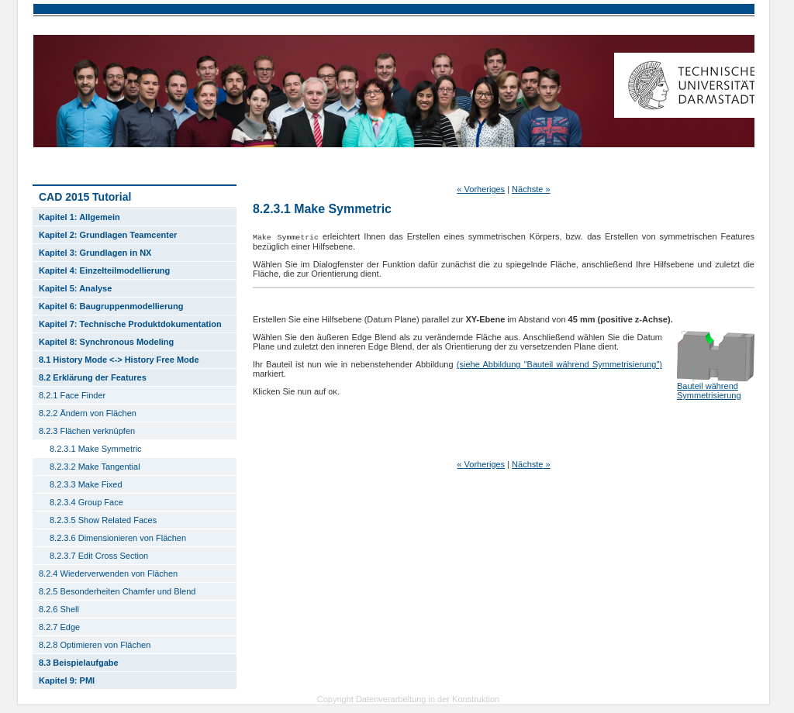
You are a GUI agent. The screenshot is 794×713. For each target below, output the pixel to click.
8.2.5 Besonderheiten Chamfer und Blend (117, 591)
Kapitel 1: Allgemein (79, 217)
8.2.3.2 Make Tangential (95, 466)
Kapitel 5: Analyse (75, 288)
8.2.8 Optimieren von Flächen (94, 644)
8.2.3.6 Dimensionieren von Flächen (118, 537)
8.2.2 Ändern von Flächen (87, 413)
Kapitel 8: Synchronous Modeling (106, 341)
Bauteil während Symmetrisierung (709, 390)
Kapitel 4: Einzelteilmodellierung (104, 270)
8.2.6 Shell (59, 609)
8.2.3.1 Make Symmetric (96, 448)
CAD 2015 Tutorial (85, 197)
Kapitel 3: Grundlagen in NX (95, 252)
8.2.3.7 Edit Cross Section (99, 555)
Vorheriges (481, 189)
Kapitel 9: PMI (67, 680)
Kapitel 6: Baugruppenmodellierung (111, 306)
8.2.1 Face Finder (72, 395)
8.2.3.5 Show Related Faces (103, 520)
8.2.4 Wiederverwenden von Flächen (108, 573)
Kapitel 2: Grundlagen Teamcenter (108, 234)
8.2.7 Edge (59, 627)
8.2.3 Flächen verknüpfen (87, 431)
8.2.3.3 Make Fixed (86, 484)
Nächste (531, 189)
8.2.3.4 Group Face (86, 502)
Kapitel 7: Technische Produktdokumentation (130, 324)
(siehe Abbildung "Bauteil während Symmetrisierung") (559, 364)
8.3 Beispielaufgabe (79, 662)
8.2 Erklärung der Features (93, 377)
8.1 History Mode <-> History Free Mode (119, 359)
